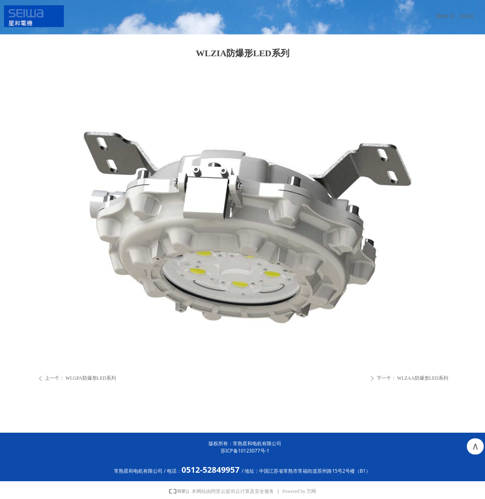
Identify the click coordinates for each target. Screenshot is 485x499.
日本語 (466, 16)
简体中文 (445, 16)
